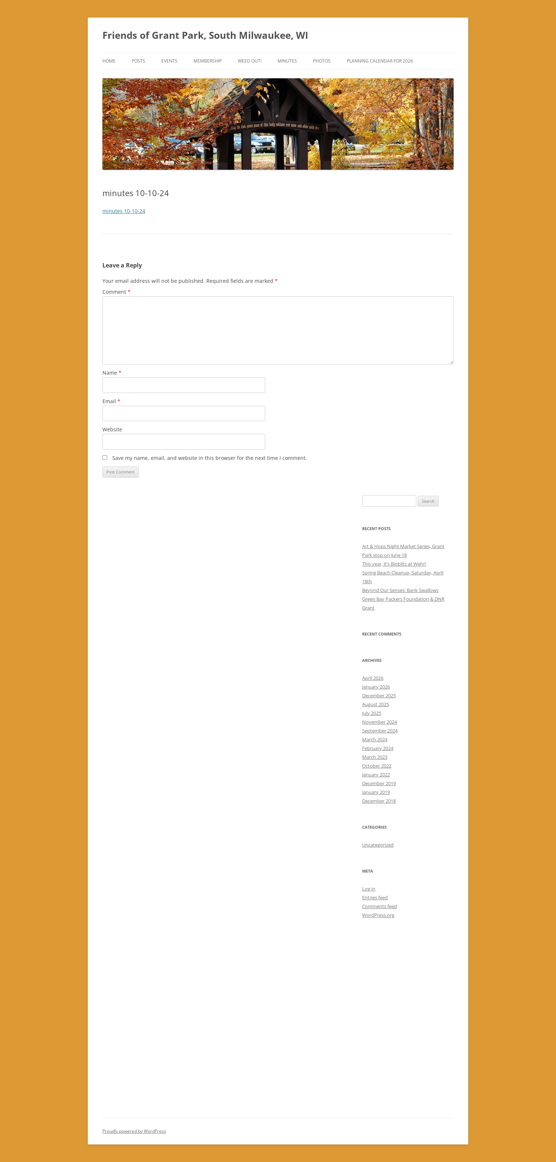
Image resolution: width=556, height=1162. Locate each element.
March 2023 (374, 757)
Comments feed (379, 906)
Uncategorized (378, 844)
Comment (116, 291)
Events (169, 61)
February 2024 (377, 748)
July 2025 (371, 713)
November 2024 (379, 722)
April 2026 (372, 678)
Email (111, 401)
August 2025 (375, 704)
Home (109, 61)
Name (111, 372)
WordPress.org (378, 915)
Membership (208, 61)
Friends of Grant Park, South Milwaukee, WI (205, 35)
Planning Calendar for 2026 (380, 61)
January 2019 (376, 792)
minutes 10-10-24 (123, 210)
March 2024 (374, 739)
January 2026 (376, 686)
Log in (368, 888)
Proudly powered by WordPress (134, 1131)
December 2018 (379, 801)
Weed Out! (250, 61)
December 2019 (379, 783)
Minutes (287, 61)
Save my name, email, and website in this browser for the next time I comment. (209, 457)
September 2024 (380, 730)
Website (112, 429)
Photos (322, 61)
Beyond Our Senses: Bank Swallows (400, 590)
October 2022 (376, 765)
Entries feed (375, 897)
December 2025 (379, 695)
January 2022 (376, 774)
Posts (138, 61)
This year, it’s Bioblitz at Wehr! (394, 564)
